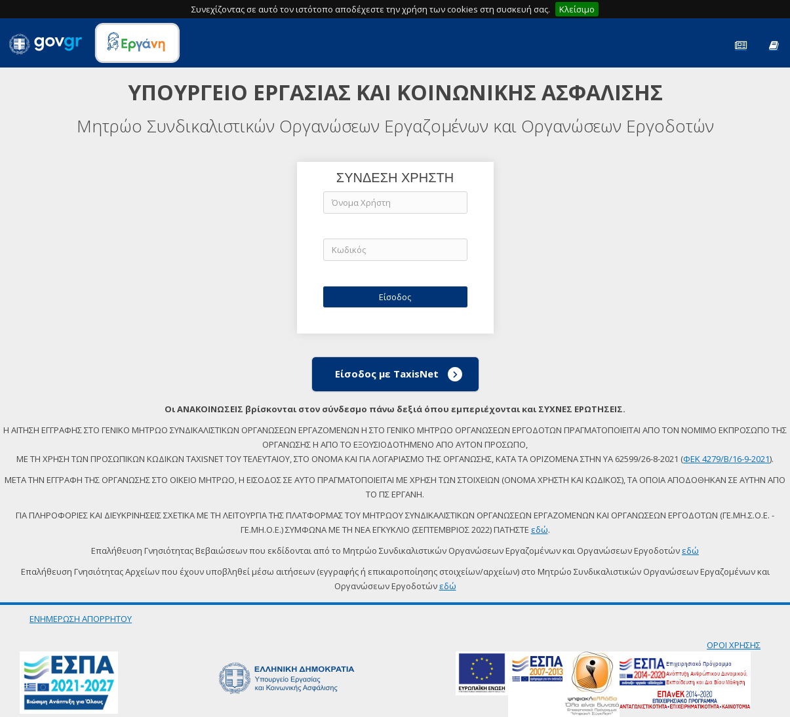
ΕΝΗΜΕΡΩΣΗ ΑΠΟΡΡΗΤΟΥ (81, 619)
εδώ (539, 529)
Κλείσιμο (577, 9)
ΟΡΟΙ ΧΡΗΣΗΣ (733, 645)
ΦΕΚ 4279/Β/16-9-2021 (726, 459)
